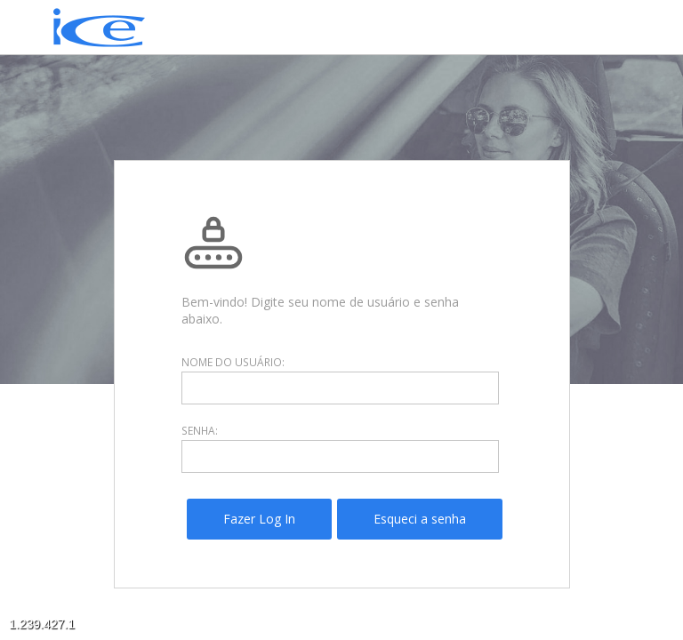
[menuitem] (259, 519)
